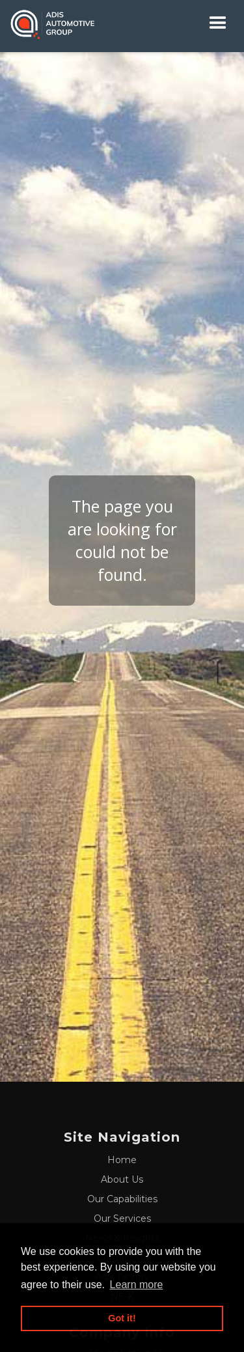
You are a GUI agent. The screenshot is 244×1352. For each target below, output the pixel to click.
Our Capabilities (122, 1199)
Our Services (122, 1218)
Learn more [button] (136, 1284)
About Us (122, 1179)
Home (122, 1160)
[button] (217, 23)
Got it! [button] (121, 1318)
